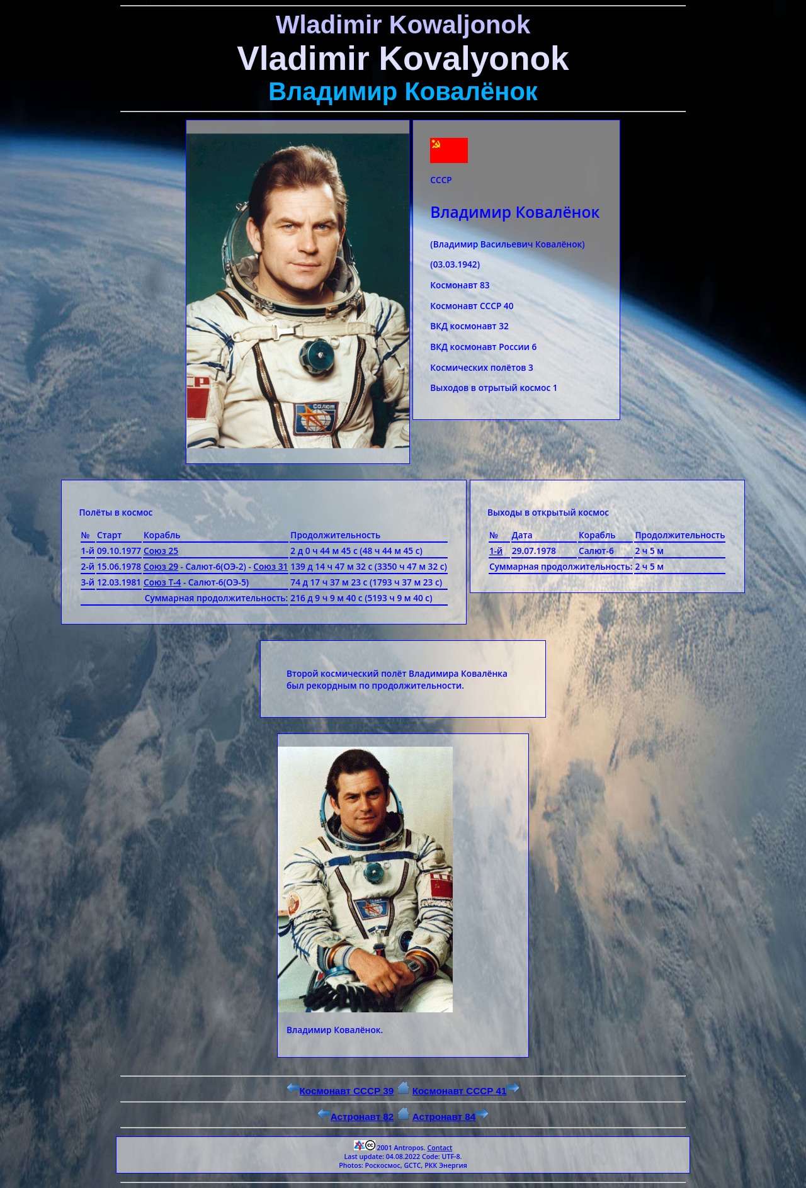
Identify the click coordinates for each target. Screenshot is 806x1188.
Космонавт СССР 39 (340, 1090)
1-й (496, 551)
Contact (439, 1147)
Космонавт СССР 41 (466, 1090)
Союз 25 (161, 551)
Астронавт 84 (450, 1116)
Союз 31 (270, 566)
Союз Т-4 (162, 582)
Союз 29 (161, 566)
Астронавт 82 (355, 1116)
